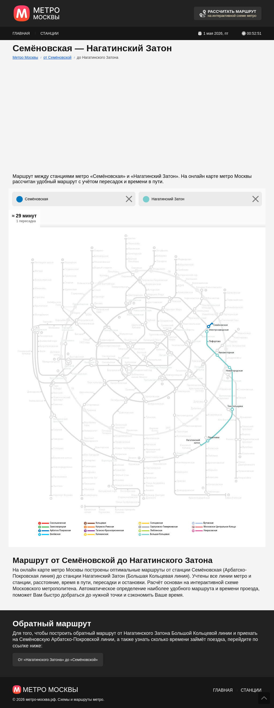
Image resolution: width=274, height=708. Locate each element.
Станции (49, 33)
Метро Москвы (25, 57)
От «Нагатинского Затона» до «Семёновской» (58, 660)
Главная (21, 33)
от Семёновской (57, 57)
